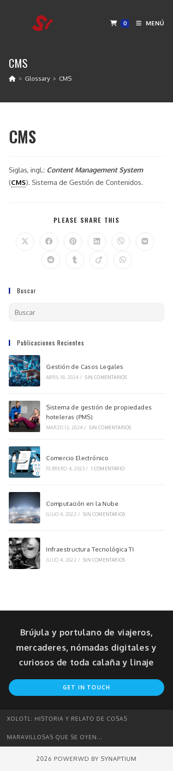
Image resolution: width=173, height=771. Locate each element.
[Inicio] (12, 78)
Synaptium (119, 758)
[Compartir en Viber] (121, 241)
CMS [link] (18, 182)
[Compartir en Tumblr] (75, 260)
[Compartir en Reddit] (51, 260)
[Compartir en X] (25, 241)
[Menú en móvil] (146, 23)
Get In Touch (86, 687)
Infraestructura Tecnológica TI (90, 549)
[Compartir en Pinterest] (73, 241)
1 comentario (108, 468)
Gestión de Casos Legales (85, 366)
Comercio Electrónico (77, 458)
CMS (65, 78)
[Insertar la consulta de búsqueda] (87, 312)
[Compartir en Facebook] (49, 241)
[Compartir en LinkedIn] (97, 241)
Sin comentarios (106, 377)
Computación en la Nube (82, 503)
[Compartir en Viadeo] (98, 260)
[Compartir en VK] (145, 241)
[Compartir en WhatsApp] (122, 260)
